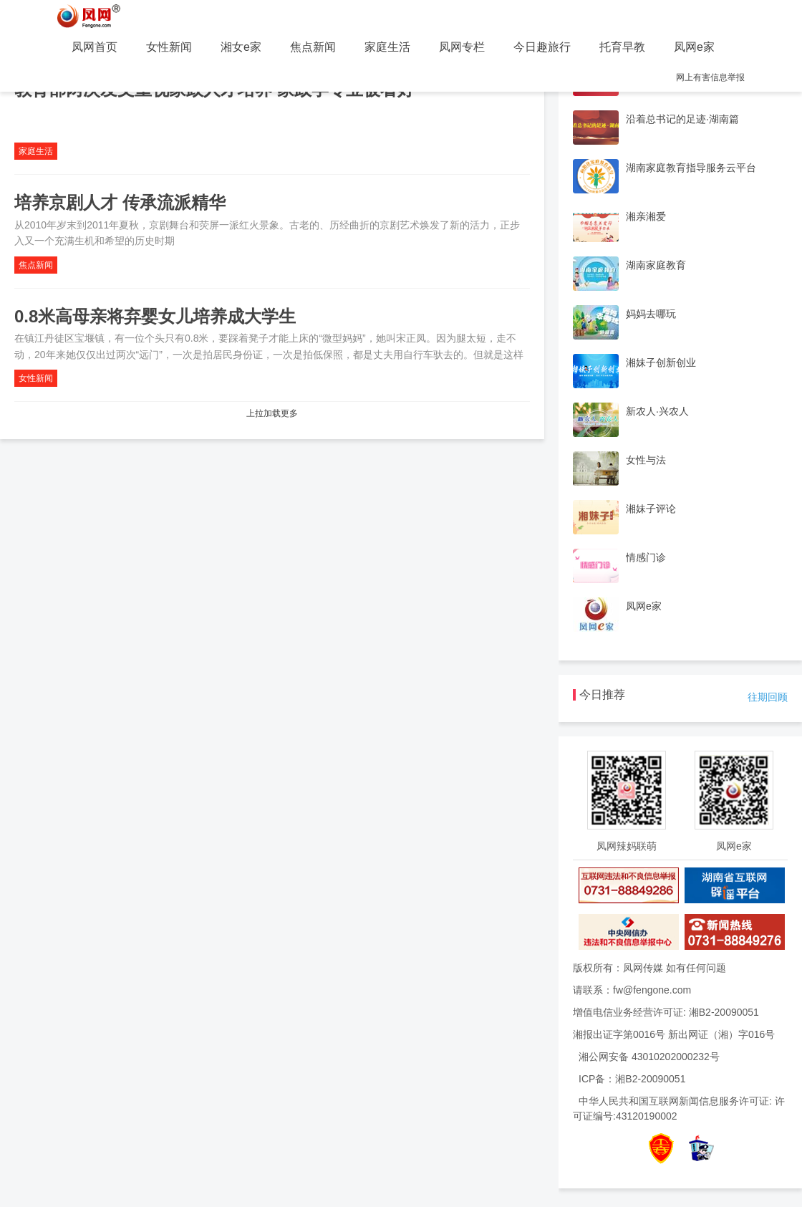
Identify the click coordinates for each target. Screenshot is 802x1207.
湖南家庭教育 (656, 265)
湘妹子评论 (651, 508)
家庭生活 (387, 47)
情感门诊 (646, 557)
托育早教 (622, 47)
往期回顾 (768, 697)
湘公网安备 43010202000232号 (649, 1056)
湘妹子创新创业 (661, 362)
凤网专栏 (462, 47)
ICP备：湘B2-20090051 (632, 1079)
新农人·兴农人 (657, 411)
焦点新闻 (313, 47)
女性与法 (646, 460)
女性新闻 (169, 47)
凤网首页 (94, 47)
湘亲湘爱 (646, 216)
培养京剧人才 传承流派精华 (120, 202)
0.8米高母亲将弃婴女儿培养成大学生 (155, 316)
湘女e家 (241, 47)
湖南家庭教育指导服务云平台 (691, 167)
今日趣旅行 (542, 47)
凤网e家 (694, 47)
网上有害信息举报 (710, 77)
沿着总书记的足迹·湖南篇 (682, 119)
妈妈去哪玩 (651, 313)
